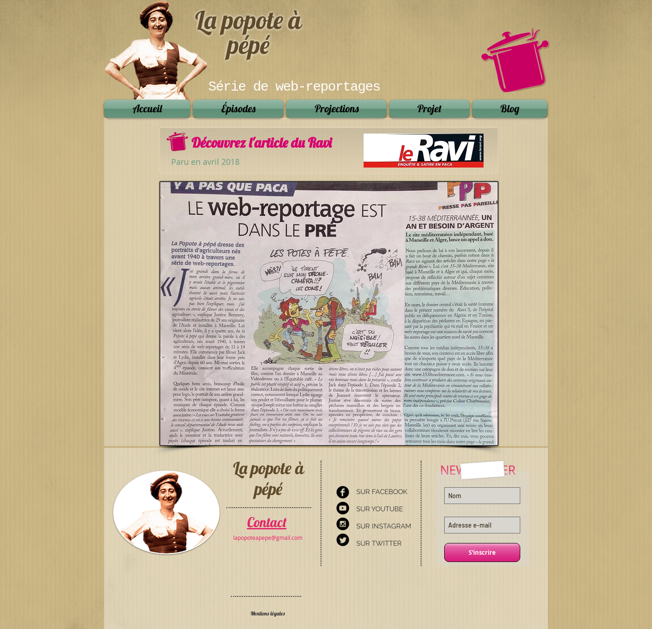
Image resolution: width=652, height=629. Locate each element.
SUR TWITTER (379, 543)
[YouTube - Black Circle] (342, 508)
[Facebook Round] (342, 492)
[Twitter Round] (342, 539)
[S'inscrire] (482, 552)
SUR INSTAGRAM (383, 526)
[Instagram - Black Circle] (342, 524)
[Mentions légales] (267, 614)
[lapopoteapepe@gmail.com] (268, 538)
